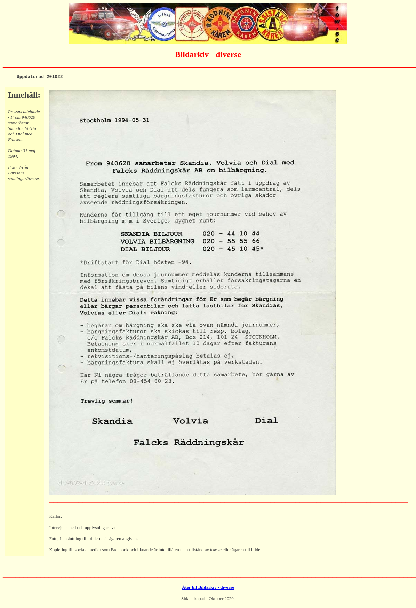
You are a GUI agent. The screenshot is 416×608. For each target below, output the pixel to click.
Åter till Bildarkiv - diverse (208, 588)
